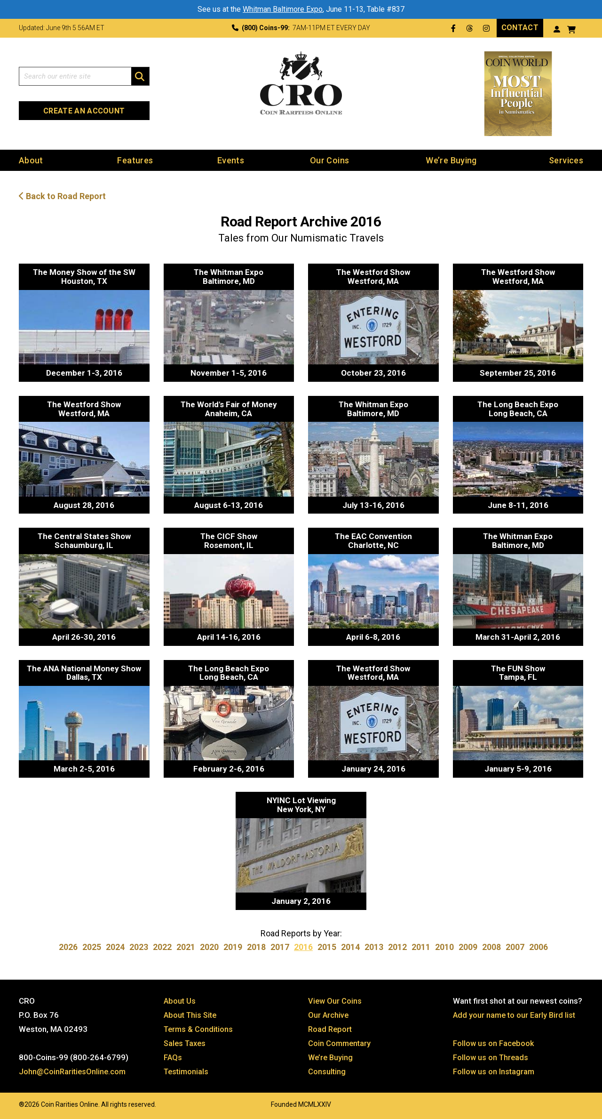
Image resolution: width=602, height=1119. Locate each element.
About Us (180, 1001)
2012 (397, 947)
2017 (279, 947)
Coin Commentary (340, 1043)
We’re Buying (451, 160)
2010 (444, 947)
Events (230, 160)
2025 (91, 947)
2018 (256, 947)
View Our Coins (335, 1001)
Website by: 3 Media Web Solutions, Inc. (9, 1103)
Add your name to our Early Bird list (515, 1015)
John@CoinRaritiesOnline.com (73, 1071)
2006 (538, 947)
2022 (162, 947)
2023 (138, 947)
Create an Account (84, 110)
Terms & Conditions (199, 1029)
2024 (115, 947)
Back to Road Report (62, 196)
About (31, 160)
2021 (185, 947)
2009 (468, 947)
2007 (515, 947)
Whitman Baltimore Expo (283, 9)
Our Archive (328, 1015)
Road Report (331, 1029)
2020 (209, 947)
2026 (68, 947)
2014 (350, 947)
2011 (421, 947)
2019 (232, 947)
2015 (326, 947)
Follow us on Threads (491, 1057)
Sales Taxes (186, 1043)
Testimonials (187, 1071)
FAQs (173, 1057)
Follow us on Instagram (494, 1071)
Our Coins (329, 160)
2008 (491, 947)
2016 (303, 947)
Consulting (327, 1071)
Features (135, 160)
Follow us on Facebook (494, 1043)
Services (566, 160)
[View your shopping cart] (571, 28)
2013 (373, 947)
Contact (520, 27)
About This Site (192, 1015)
